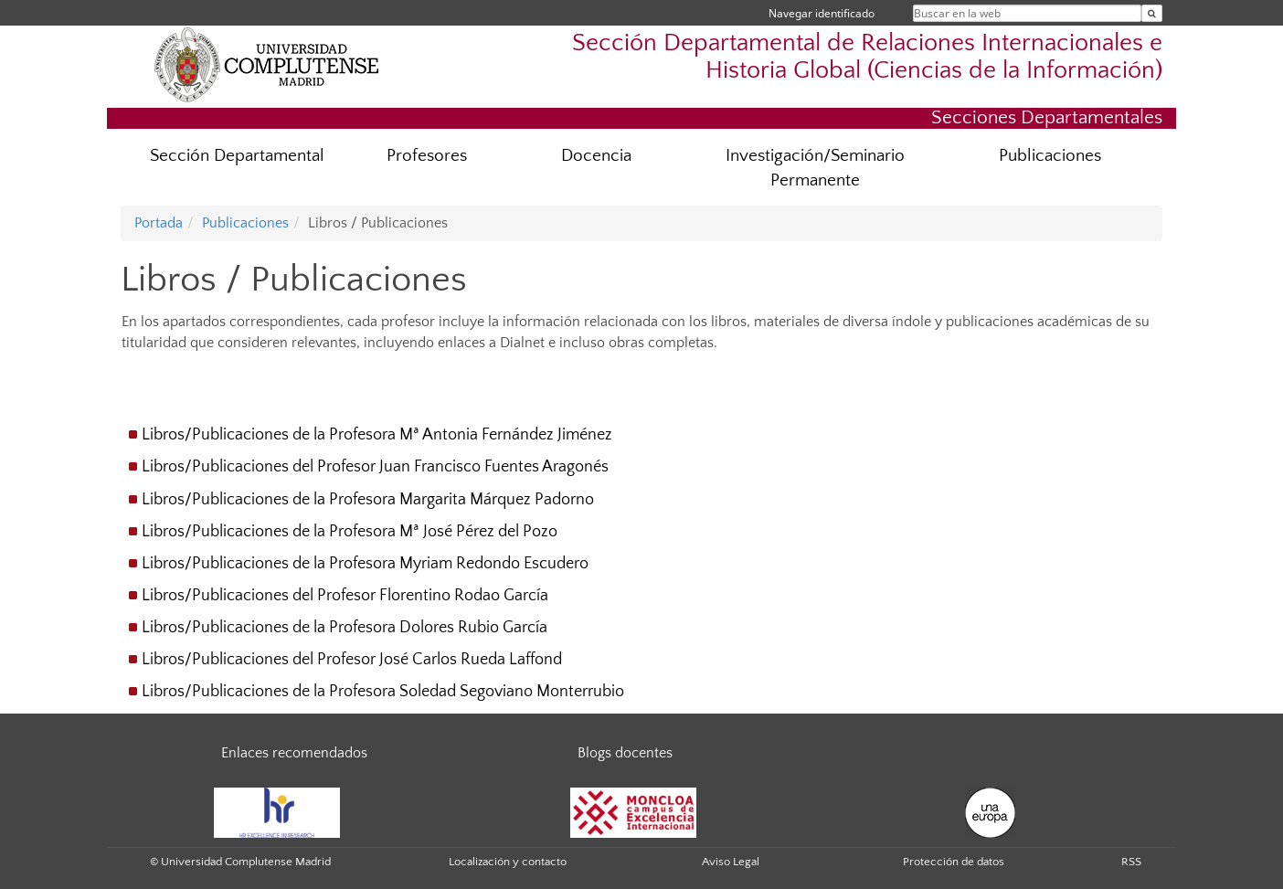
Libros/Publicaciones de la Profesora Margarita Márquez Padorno (368, 500)
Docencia (596, 155)
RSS (1131, 861)
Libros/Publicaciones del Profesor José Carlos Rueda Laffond (352, 660)
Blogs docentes (625, 753)
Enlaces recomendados (294, 753)
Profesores (427, 155)
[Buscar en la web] (1151, 13)
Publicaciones (1050, 155)
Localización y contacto (508, 861)
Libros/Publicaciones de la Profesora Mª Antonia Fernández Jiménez (377, 435)
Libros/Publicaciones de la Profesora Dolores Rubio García (344, 628)
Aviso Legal (730, 861)
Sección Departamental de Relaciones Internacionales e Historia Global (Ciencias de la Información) (867, 56)
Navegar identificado (822, 13)
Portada (158, 223)
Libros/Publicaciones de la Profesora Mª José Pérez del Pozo (349, 532)
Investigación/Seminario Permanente (815, 168)
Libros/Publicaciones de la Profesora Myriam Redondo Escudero (365, 564)
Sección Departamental (237, 155)
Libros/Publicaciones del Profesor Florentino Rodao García (345, 596)
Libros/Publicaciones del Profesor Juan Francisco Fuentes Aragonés (375, 467)
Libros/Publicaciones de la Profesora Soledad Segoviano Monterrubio (383, 692)
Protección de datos (953, 861)
